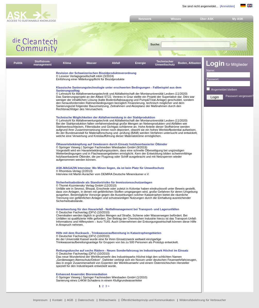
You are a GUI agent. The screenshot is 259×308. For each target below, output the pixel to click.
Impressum (40, 300)
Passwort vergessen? (240, 96)
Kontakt (57, 300)
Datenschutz (86, 300)
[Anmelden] (227, 6)
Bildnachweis (107, 300)
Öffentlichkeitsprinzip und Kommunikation (147, 300)
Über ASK (207, 18)
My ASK (237, 18)
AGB (70, 300)
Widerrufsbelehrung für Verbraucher (202, 300)
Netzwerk (145, 18)
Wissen (176, 18)
